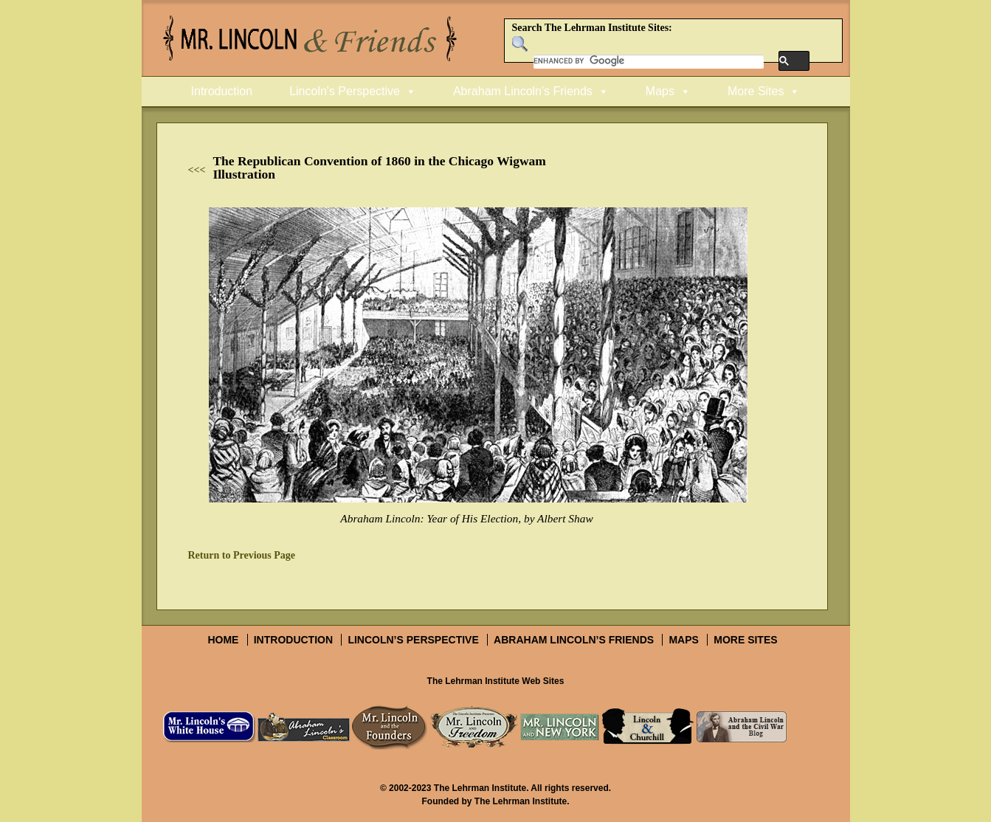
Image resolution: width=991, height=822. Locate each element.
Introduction (222, 91)
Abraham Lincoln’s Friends (574, 640)
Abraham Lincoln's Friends (523, 91)
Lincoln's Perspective (344, 91)
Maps (660, 91)
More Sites (756, 91)
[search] (649, 61)
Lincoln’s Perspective (413, 640)
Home (222, 640)
